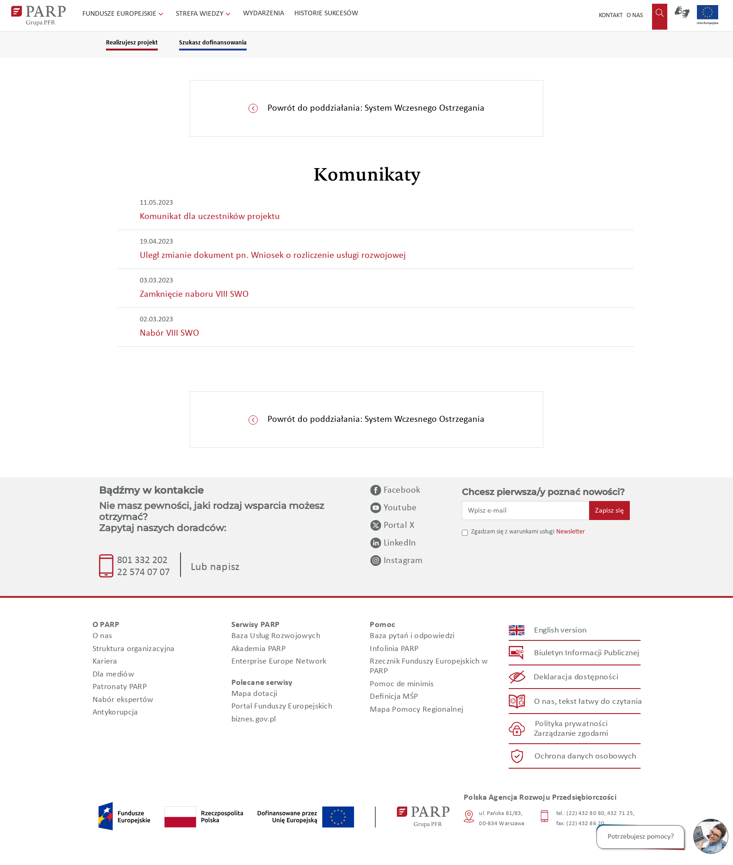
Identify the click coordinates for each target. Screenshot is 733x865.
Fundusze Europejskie (123, 14)
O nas (635, 16)
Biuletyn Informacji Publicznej (586, 653)
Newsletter (570, 531)
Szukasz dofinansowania (213, 42)
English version (560, 630)
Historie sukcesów (326, 13)
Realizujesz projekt (132, 42)
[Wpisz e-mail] (526, 510)
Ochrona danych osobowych (585, 756)
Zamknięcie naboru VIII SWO (194, 294)
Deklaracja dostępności (576, 677)
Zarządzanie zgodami (571, 734)
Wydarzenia (263, 13)
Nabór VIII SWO (169, 333)
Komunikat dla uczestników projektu (210, 216)
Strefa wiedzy (204, 14)
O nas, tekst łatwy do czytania (588, 701)
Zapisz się (609, 510)
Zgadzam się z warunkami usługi (512, 531)
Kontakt (611, 16)
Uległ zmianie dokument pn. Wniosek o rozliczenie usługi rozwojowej (273, 255)
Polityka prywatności (571, 724)
